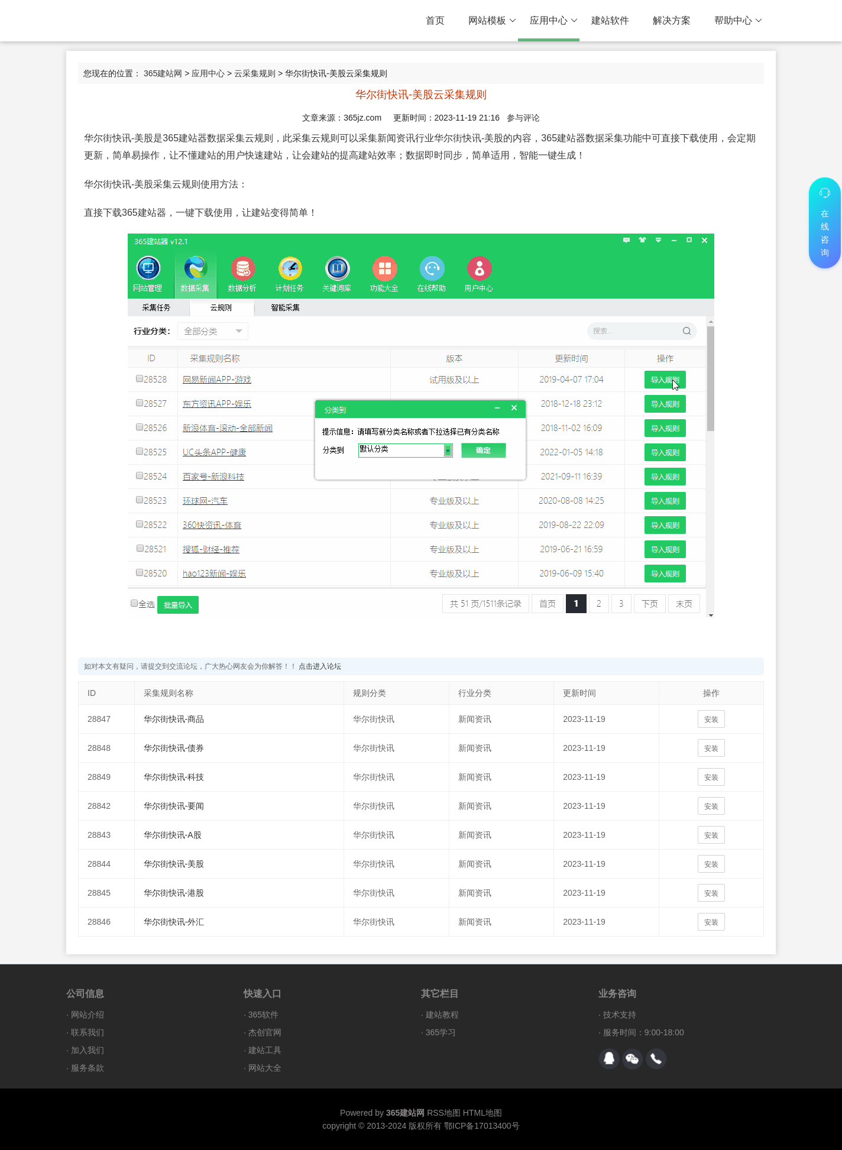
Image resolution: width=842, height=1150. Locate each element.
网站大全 (264, 1068)
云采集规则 (255, 73)
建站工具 (264, 1050)
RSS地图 (444, 1112)
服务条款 (87, 1068)
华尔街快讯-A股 (173, 835)
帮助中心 (738, 20)
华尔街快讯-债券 (174, 748)
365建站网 (163, 73)
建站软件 (610, 20)
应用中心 (554, 20)
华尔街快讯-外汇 (174, 922)
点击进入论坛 (320, 666)
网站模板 (492, 20)
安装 (711, 719)
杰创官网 (264, 1032)
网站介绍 (87, 1014)
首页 (435, 20)
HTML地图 (482, 1112)
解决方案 (672, 20)
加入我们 (87, 1050)
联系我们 (87, 1032)
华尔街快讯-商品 (174, 719)
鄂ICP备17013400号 (482, 1125)
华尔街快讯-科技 (174, 777)
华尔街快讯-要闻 (174, 806)
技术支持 (619, 1014)
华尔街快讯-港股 (174, 893)
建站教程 (442, 1014)
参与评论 (523, 117)
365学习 (441, 1032)
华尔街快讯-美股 (174, 864)
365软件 (263, 1014)
